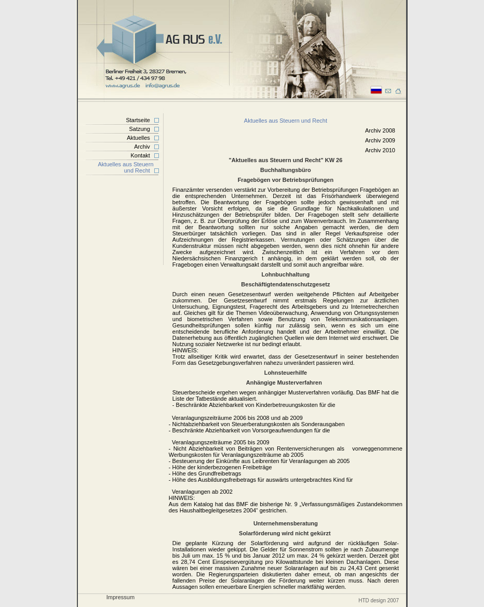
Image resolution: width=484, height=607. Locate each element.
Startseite (138, 120)
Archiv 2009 (380, 140)
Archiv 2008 (380, 130)
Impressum (120, 597)
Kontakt (140, 155)
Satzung (139, 129)
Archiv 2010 (380, 150)
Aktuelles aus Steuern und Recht (130, 167)
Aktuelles (138, 138)
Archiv (142, 146)
